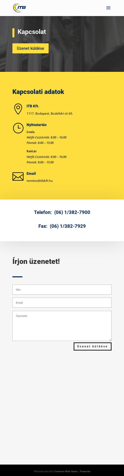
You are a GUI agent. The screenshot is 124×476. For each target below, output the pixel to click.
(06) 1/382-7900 (72, 212)
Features (85, 471)
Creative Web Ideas (65, 471)
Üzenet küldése (30, 48)
